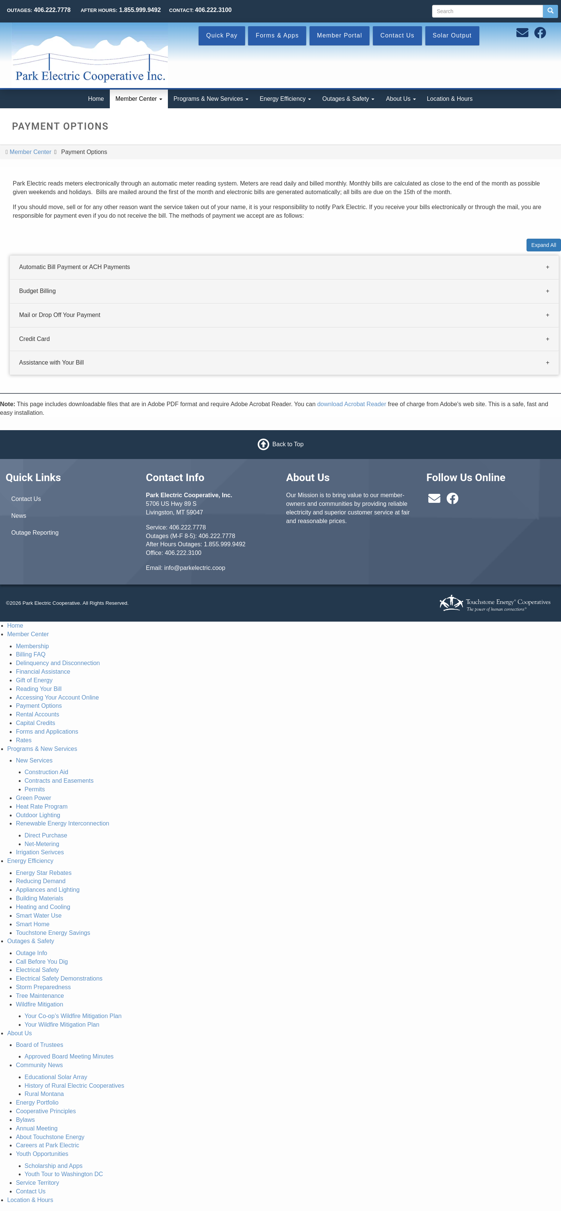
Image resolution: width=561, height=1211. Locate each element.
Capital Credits (35, 723)
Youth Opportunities (42, 1154)
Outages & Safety (348, 99)
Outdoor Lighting (38, 815)
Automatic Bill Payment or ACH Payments (74, 267)
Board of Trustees (39, 1045)
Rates (23, 740)
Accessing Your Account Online (57, 697)
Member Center (138, 99)
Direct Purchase (46, 835)
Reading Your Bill (38, 689)
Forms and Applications (47, 731)
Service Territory (37, 1183)
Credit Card (34, 338)
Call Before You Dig (42, 961)
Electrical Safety (37, 970)
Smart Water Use (38, 915)
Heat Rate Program (41, 806)
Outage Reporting (34, 532)
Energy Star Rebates (44, 873)
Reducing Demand (41, 881)
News (18, 516)
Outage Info (31, 953)
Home (96, 99)
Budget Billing (37, 291)
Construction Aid (47, 772)
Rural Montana (44, 1094)
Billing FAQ (30, 654)
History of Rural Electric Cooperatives (74, 1085)
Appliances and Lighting (47, 890)
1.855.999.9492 (224, 544)
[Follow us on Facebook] (540, 35)
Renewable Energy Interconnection (62, 823)
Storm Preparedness (43, 987)
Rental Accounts (37, 714)
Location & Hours (450, 99)
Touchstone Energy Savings (53, 933)
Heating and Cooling (43, 907)
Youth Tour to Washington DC (64, 1174)
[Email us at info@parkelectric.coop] (522, 35)
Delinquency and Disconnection (58, 663)
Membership (32, 646)
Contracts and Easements (59, 780)
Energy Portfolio (37, 1102)
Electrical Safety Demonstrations (59, 978)
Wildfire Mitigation (39, 1004)
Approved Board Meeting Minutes (69, 1056)
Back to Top (288, 444)
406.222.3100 (183, 553)
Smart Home (32, 924)
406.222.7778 (187, 527)
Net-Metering (42, 844)
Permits (35, 789)
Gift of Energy (34, 680)
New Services (34, 760)
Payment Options (39, 706)
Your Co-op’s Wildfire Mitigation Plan (73, 1016)
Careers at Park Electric (47, 1145)
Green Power (33, 798)
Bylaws (25, 1120)
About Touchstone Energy (50, 1137)
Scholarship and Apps (54, 1166)
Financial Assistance (43, 671)
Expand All (543, 245)
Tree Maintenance (40, 996)
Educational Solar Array (56, 1077)
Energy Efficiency (285, 99)
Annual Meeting (36, 1128)
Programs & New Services (211, 99)
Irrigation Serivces (40, 852)
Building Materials (39, 898)
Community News (39, 1065)
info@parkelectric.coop (194, 568)
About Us (401, 99)
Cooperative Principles (46, 1111)
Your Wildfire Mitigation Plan (62, 1024)
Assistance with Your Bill (51, 362)
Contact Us (26, 499)
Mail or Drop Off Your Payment (59, 315)
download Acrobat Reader (351, 404)
